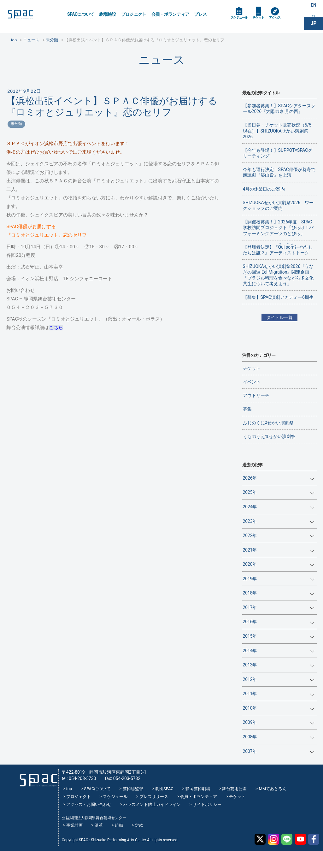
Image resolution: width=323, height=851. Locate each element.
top (69, 788)
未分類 (16, 123)
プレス (200, 14)
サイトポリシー (207, 804)
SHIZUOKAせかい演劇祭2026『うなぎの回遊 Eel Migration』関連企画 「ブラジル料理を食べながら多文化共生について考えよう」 (278, 275)
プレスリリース (153, 796)
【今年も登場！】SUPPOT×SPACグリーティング (278, 153)
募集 (247, 408)
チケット (267, 22)
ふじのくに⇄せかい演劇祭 (268, 422)
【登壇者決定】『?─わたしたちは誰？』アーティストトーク (278, 249)
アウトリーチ (256, 395)
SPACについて (80, 14)
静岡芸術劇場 (197, 788)
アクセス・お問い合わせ (88, 804)
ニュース (161, 59)
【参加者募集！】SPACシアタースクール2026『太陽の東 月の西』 (279, 108)
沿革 (99, 825)
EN (313, 7)
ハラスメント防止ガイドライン (152, 804)
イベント (252, 381)
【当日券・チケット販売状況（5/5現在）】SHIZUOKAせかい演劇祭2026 (277, 130)
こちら (56, 327)
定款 (139, 825)
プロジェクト (133, 14)
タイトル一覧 (279, 317)
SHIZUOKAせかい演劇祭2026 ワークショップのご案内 (278, 205)
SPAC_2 (35, 776)
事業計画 (74, 825)
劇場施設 (107, 14)
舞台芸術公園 (234, 788)
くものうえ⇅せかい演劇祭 (269, 436)
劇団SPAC (164, 788)
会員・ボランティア (170, 14)
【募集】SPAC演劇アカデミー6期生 (278, 297)
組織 (119, 825)
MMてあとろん (272, 788)
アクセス (287, 22)
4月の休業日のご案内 (264, 189)
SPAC (33, 16)
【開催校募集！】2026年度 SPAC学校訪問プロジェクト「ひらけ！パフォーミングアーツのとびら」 (278, 227)
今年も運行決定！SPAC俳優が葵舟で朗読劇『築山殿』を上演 (279, 172)
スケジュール (242, 22)
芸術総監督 (133, 788)
